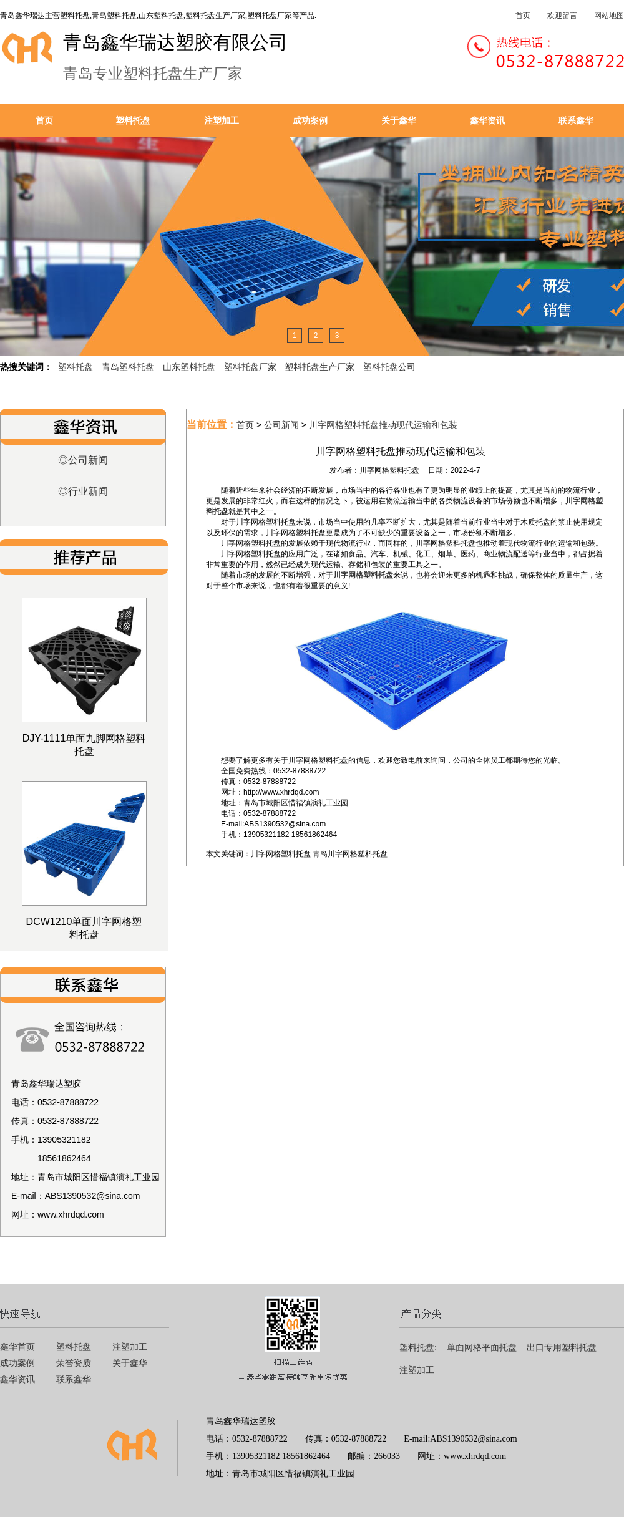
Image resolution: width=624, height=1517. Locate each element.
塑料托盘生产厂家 (319, 367)
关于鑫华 (398, 120)
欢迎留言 (562, 15)
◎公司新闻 (83, 460)
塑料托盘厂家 (250, 367)
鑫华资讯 (487, 120)
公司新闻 (281, 425)
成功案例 (310, 120)
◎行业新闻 (83, 491)
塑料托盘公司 (389, 367)
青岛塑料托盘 (128, 367)
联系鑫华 (575, 120)
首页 (522, 15)
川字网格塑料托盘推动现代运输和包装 (383, 425)
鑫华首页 (17, 1347)
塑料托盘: (418, 1347)
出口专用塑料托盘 (562, 1347)
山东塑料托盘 (189, 367)
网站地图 (609, 15)
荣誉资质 (73, 1363)
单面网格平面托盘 (482, 1347)
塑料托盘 (132, 120)
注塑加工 (221, 120)
